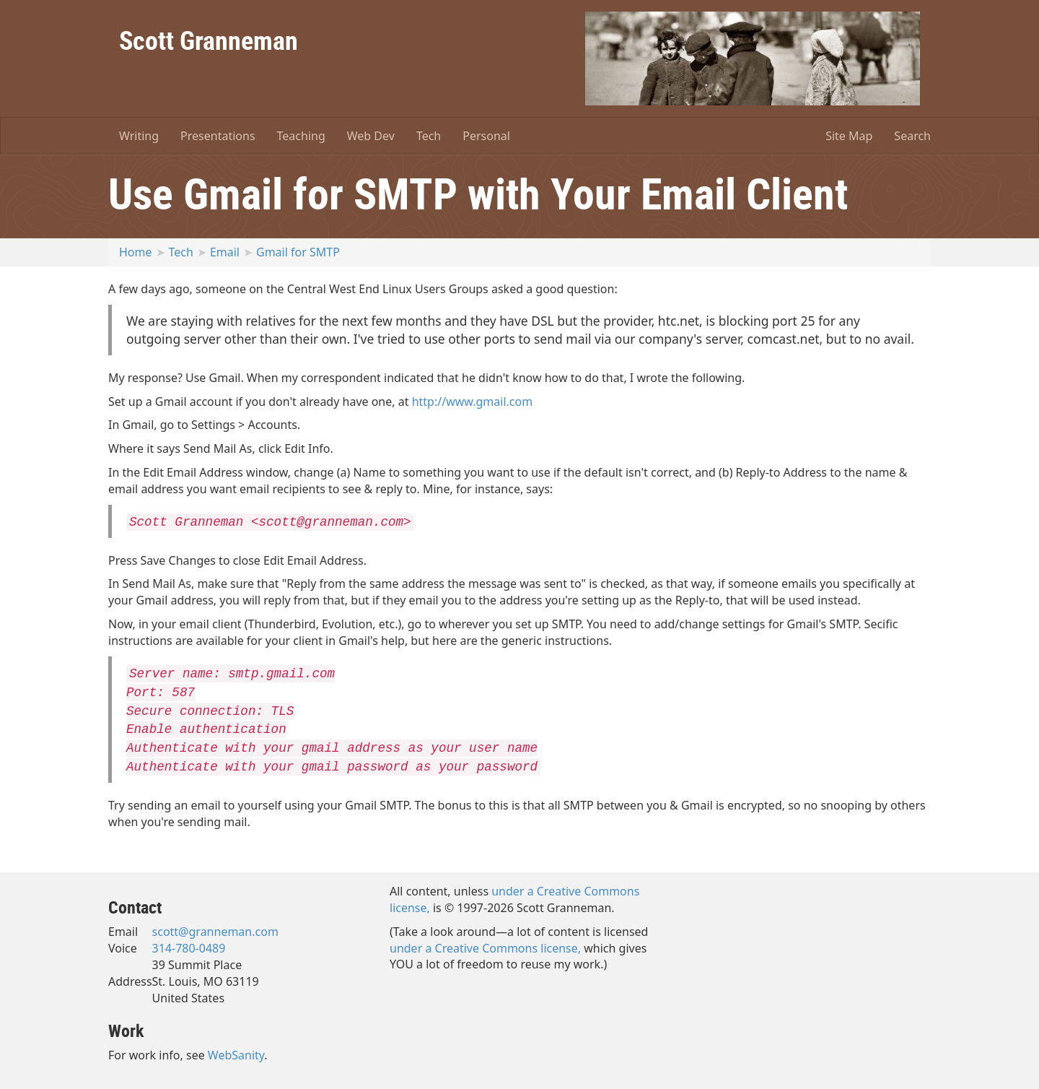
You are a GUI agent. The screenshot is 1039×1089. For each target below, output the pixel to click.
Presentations (217, 136)
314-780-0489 (189, 948)
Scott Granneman (208, 39)
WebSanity (236, 1055)
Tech (428, 136)
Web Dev (371, 136)
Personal (486, 136)
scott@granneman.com (215, 932)
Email (225, 252)
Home (135, 252)
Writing (139, 136)
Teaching (301, 136)
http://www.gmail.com (472, 401)
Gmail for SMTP (298, 252)
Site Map (848, 136)
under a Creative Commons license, (485, 948)
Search (912, 136)
